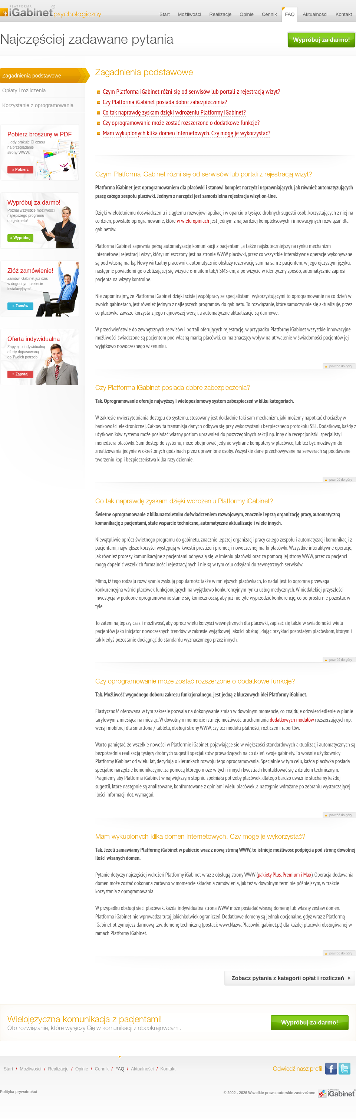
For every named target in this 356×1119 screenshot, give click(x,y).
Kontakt (168, 1069)
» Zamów (21, 306)
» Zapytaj (20, 374)
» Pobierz (20, 170)
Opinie (81, 1069)
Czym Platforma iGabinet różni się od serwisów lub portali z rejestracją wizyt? (191, 91)
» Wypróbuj (20, 238)
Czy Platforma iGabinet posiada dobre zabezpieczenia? (165, 101)
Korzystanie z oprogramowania (37, 105)
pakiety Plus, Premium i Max (284, 874)
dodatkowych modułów (292, 719)
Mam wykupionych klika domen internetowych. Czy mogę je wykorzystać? (186, 133)
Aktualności (142, 1069)
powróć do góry (340, 366)
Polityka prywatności (18, 1092)
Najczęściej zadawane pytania (50, 11)
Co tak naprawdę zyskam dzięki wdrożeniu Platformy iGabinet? (174, 112)
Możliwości (30, 1069)
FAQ (119, 1069)
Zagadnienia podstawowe (31, 76)
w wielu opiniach (193, 220)
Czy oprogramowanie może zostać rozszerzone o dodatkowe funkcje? (181, 122)
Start (8, 1069)
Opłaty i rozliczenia (24, 90)
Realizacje (58, 1069)
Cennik (102, 1069)
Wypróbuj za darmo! (321, 40)
